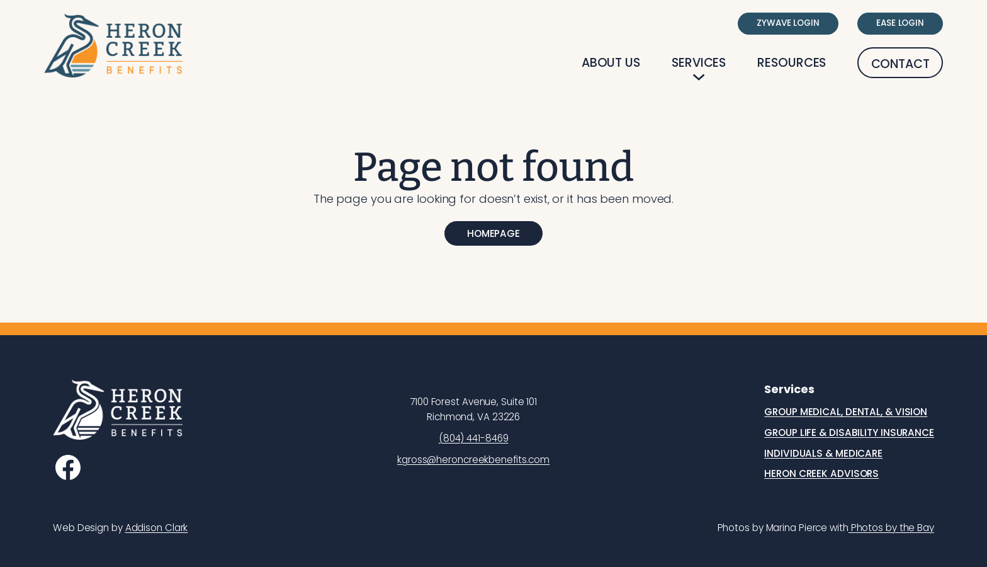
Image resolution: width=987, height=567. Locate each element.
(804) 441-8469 (474, 438)
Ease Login (900, 23)
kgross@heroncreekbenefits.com (473, 459)
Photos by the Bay (891, 527)
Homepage (493, 233)
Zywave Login (788, 23)
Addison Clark (156, 527)
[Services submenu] (699, 77)
